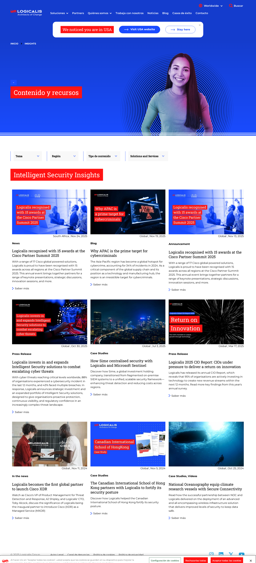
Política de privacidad (131, 554)
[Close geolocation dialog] (200, 25)
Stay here (183, 29)
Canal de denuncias (78, 554)
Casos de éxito (182, 13)
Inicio (14, 43)
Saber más (22, 288)
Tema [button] (19, 156)
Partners (78, 13)
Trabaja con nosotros (130, 13)
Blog (165, 13)
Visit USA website (142, 29)
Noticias (152, 13)
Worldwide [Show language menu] (213, 5)
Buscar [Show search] (238, 5)
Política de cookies (104, 554)
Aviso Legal (57, 554)
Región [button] (56, 156)
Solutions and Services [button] (144, 156)
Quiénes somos (98, 13)
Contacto (202, 13)
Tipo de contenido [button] (99, 156)
